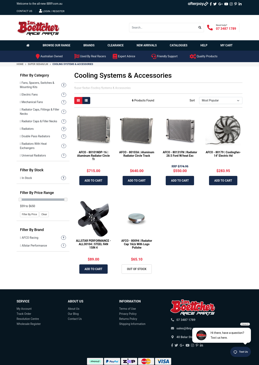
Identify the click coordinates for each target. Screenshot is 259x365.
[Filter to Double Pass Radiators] (43, 136)
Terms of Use (127, 308)
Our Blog (73, 313)
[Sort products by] (220, 100)
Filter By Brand (32, 230)
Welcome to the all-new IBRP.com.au (39, 3)
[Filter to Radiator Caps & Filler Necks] (43, 121)
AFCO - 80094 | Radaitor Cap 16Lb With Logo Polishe (136, 244)
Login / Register (52, 11)
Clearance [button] (116, 45)
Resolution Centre (28, 318)
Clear (44, 214)
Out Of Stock (136, 269)
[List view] (86, 100)
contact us (24, 11)
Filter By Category (34, 75)
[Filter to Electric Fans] (43, 94)
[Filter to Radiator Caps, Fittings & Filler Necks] (43, 112)
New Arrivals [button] (147, 45)
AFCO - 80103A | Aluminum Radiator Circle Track (136, 154)
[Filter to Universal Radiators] (43, 155)
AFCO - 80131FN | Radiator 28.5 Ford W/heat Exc (180, 154)
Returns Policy (128, 318)
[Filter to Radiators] (43, 129)
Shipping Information (132, 324)
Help (204, 45)
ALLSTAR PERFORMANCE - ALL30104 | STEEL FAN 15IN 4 (93, 244)
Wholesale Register (29, 324)
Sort (192, 100)
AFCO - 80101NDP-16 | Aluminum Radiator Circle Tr (93, 156)
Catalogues (178, 45)
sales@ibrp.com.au (189, 328)
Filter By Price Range (37, 192)
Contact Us (75, 318)
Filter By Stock (32, 170)
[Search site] (200, 27)
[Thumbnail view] (78, 100)
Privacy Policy (128, 313)
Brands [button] (88, 45)
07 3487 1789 (226, 29)
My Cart (226, 45)
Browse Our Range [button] (56, 45)
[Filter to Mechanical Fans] (43, 102)
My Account (24, 308)
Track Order (24, 313)
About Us (73, 308)
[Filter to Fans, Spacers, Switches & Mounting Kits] (43, 85)
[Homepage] (28, 45)
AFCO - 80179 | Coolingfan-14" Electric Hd (223, 154)
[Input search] (162, 27)
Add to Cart (93, 180)
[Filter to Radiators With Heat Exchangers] (43, 146)
